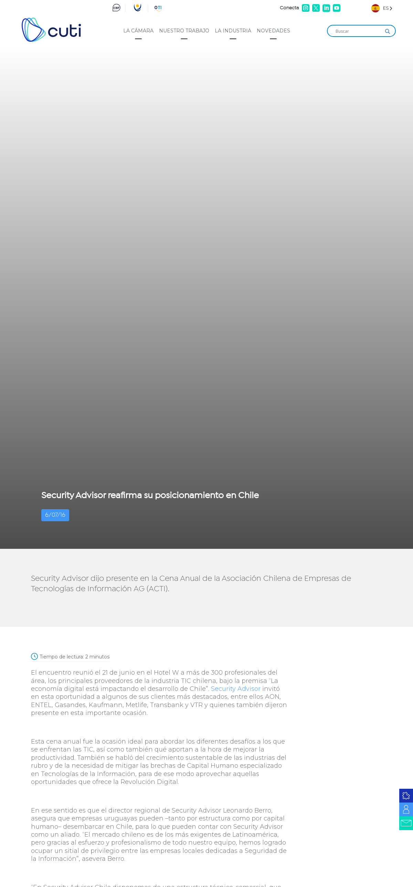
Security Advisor (236, 689)
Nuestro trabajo (184, 31)
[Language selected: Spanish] (382, 8)
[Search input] (358, 31)
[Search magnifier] (387, 31)
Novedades (273, 31)
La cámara (138, 31)
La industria (233, 31)
